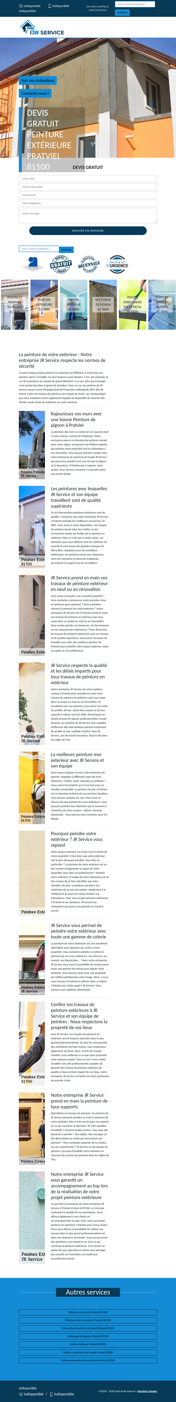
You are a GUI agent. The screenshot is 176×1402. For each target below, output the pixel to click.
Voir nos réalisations (37, 80)
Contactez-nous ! (35, 93)
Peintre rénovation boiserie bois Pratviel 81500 (87, 1360)
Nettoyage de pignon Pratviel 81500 (88, 1336)
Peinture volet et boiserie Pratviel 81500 (88, 1320)
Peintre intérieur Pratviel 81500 (88, 1344)
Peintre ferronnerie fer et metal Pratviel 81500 (88, 1328)
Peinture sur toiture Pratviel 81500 (88, 1312)
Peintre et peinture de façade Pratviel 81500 (88, 1352)
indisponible (29, 6)
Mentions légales (147, 1391)
